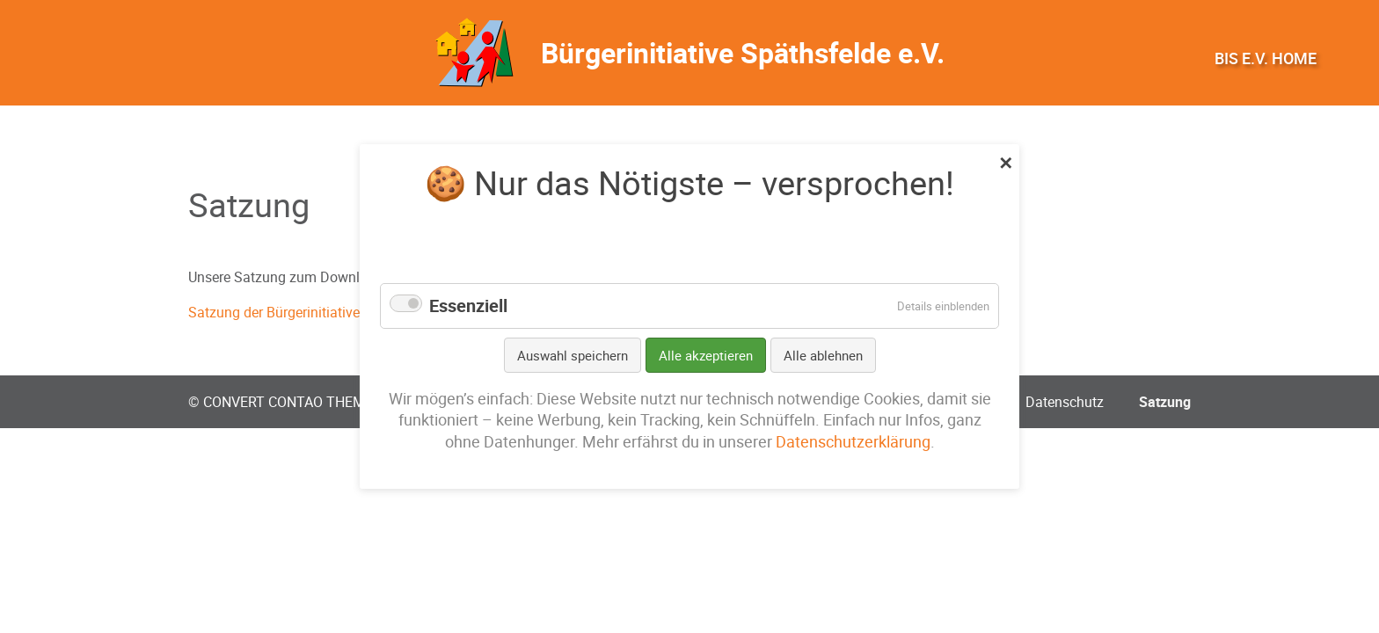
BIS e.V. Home (1266, 58)
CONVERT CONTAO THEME (288, 401)
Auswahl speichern (572, 355)
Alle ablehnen (823, 355)
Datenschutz (1064, 401)
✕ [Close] (1005, 161)
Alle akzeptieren (706, 355)
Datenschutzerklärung (853, 442)
